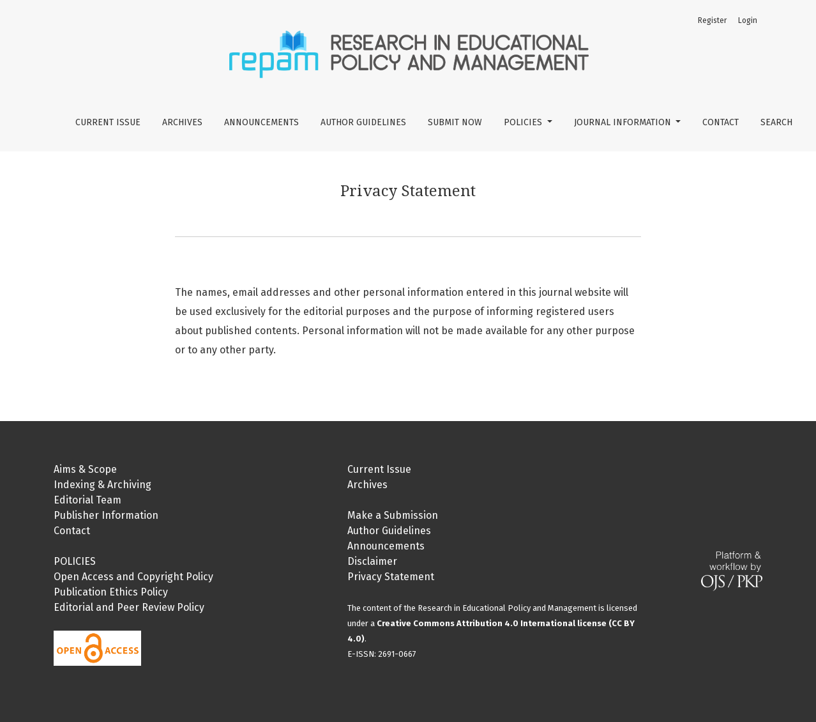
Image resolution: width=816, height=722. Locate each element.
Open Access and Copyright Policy (133, 577)
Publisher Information (106, 515)
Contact (720, 122)
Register (712, 20)
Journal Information (624, 122)
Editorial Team (87, 500)
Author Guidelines (363, 122)
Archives (182, 122)
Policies (524, 122)
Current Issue (107, 122)
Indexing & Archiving (102, 485)
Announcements (261, 122)
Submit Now (455, 122)
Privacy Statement (390, 577)
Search (776, 122)
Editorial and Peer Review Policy (129, 607)
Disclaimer (372, 561)
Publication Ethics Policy (111, 592)
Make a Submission (392, 515)
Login (747, 20)
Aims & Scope (85, 469)
